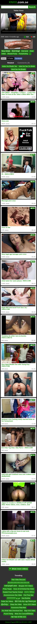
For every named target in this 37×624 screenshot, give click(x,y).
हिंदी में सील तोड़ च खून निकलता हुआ (25, 601)
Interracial (24, 51)
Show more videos (18, 569)
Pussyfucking (23, 54)
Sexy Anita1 (6, 51)
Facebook (18, 58)
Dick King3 (16, 51)
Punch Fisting (8, 614)
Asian (31, 51)
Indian (4, 54)
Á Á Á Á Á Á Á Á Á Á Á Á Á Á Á (18, 582)
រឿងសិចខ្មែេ (5, 604)
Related (10, 63)
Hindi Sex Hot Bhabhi (18, 69)
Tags (12, 622)
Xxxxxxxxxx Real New (18, 607)
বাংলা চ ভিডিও (29, 592)
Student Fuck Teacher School (13, 592)
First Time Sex (28, 595)
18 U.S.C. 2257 (26, 622)
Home (7, 622)
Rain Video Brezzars (18, 579)
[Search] (14, 7)
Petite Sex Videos (7, 601)
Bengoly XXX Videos (26, 586)
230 (33, 37)
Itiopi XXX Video (29, 610)
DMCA (18, 622)
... (30, 54)
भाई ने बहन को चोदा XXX (18, 617)
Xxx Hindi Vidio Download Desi (12, 610)
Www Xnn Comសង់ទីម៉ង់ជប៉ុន (24, 614)
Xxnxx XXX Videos (29, 604)
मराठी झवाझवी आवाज (10, 586)
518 (26, 37)
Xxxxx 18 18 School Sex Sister (23, 589)
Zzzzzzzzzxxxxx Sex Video (13, 595)
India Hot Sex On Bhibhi (27, 66)
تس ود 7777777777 (13, 598)
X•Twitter (10, 58)
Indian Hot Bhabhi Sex (9, 66)
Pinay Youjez (7, 589)
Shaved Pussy (12, 54)
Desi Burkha (26, 598)
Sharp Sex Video (16, 604)
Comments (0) (24, 63)
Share (4, 58)
